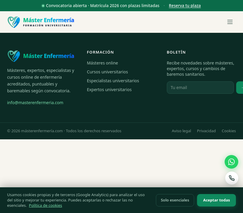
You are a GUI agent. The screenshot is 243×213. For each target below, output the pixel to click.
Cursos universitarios (107, 72)
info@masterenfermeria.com (35, 102)
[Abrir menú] (230, 22)
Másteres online (102, 63)
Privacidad (206, 130)
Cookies (229, 130)
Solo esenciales (175, 200)
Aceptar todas (216, 200)
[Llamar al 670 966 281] (231, 178)
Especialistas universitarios (113, 80)
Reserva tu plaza (185, 5)
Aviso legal (181, 130)
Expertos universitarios (109, 89)
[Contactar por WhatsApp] (231, 162)
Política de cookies (45, 205)
